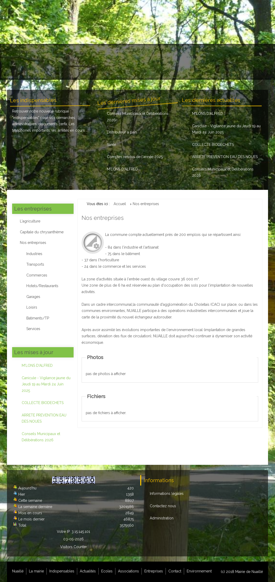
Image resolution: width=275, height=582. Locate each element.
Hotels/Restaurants (42, 286)
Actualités (125, 54)
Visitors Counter (73, 547)
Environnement (137, 69)
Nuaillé (31, 54)
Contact (242, 54)
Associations (180, 54)
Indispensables (91, 54)
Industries (34, 254)
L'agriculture (30, 221)
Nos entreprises (33, 243)
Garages (33, 297)
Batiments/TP (37, 318)
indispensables (25, 118)
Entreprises (213, 54)
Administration (162, 518)
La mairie (57, 54)
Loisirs (31, 307)
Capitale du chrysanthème (42, 232)
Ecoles (151, 54)
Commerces (36, 275)
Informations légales (167, 493)
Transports (35, 264)
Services (33, 329)
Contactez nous (163, 506)
